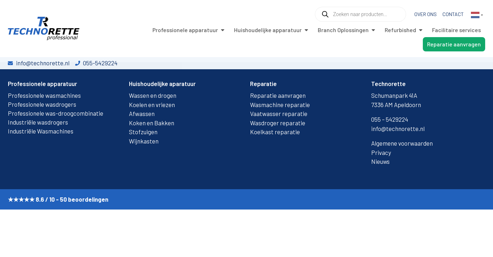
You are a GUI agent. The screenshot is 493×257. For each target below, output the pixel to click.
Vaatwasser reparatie (278, 135)
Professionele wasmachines (44, 117)
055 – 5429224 (389, 141)
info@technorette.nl (398, 150)
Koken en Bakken (151, 144)
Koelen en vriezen (152, 126)
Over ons (425, 14)
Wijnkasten (144, 162)
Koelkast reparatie (275, 153)
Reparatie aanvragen (278, 117)
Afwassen (142, 135)
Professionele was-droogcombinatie (55, 135)
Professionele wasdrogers (42, 126)
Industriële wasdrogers (38, 144)
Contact (453, 14)
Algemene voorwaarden (402, 165)
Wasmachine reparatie (280, 126)
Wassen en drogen (152, 117)
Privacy (381, 174)
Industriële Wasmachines (40, 153)
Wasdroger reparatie (277, 144)
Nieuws (380, 183)
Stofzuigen (143, 153)
